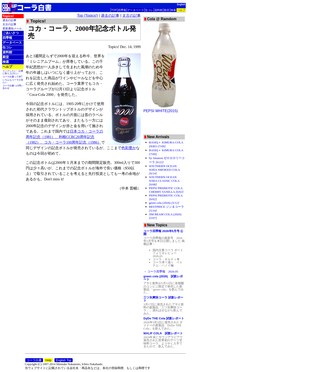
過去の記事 (9, 20)
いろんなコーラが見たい (13, 81)
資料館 (158, 10)
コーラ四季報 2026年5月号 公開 (163, 232)
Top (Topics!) (87, 15)
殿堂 (166, 10)
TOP (114, 10)
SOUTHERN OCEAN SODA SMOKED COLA (164, 169)
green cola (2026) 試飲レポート (163, 278)
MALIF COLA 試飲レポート (163, 333)
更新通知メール (12, 28)
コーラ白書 (34, 360)
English (181, 4)
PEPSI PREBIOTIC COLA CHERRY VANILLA (166, 189)
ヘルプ (181, 10)
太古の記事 (9, 24)
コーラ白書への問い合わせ (13, 86)
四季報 (122, 10)
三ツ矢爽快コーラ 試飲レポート (163, 299)
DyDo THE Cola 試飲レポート (163, 318)
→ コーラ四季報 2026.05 (160, 271)
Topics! (8, 16)
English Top (63, 360)
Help (48, 360)
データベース (135, 10)
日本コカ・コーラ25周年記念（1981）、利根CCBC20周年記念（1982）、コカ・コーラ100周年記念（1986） (64, 136)
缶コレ (149, 10)
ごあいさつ (11, 33)
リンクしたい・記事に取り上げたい (13, 72)
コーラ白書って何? (12, 76)
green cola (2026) (164, 202)
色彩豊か (128, 148)
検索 (173, 10)
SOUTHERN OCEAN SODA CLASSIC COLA (164, 180)
